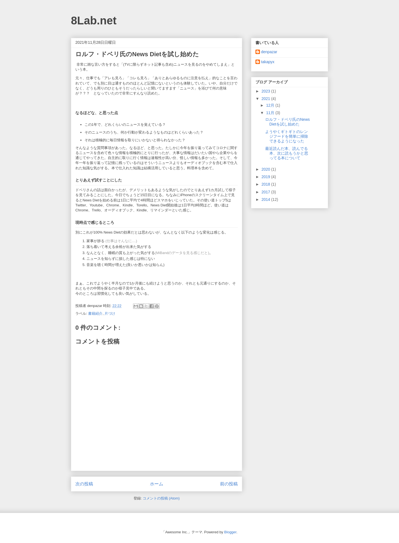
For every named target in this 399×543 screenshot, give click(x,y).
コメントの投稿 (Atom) (161, 498)
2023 (266, 91)
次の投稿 (84, 483)
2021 (266, 98)
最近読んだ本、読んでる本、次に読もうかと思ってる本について (286, 153)
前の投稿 (229, 483)
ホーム (156, 483)
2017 (266, 192)
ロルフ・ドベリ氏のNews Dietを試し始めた (287, 121)
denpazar (269, 52)
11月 (270, 113)
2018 (266, 184)
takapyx (267, 62)
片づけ (109, 313)
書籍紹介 (95, 313)
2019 (266, 177)
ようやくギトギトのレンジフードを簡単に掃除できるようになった (286, 136)
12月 (270, 105)
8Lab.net (93, 20)
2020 (266, 169)
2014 (266, 199)
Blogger (230, 532)
